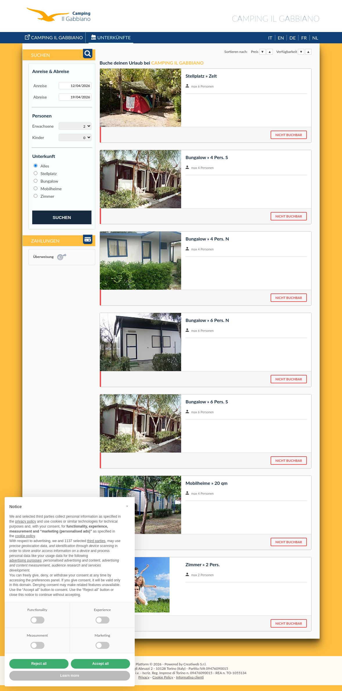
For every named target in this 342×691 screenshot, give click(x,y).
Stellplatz (49, 173)
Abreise (40, 97)
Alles (45, 165)
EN (281, 37)
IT (270, 37)
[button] (127, 506)
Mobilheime (51, 188)
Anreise (40, 85)
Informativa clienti (190, 677)
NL (315, 37)
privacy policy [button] (25, 521)
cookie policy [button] (25, 536)
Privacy (143, 677)
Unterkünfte (111, 37)
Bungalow (49, 181)
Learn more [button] (69, 676)
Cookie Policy (162, 677)
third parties (96, 541)
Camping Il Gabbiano (54, 37)
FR (304, 37)
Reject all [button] (39, 664)
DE (292, 37)
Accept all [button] (100, 664)
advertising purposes (25, 560)
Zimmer (47, 196)
